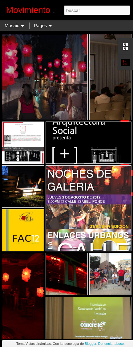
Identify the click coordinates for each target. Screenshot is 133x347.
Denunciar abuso (111, 343)
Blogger (90, 343)
